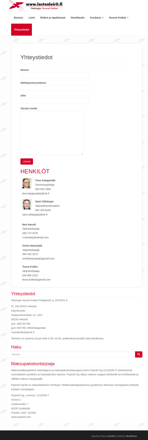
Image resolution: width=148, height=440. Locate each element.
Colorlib (111, 436)
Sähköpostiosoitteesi (54, 85)
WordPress (131, 436)
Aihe (54, 98)
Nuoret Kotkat (118, 17)
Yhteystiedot (21, 29)
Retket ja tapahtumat (52, 17)
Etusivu (18, 17)
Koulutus (97, 17)
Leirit (32, 17)
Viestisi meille (51, 110)
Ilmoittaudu (78, 17)
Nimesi (54, 72)
